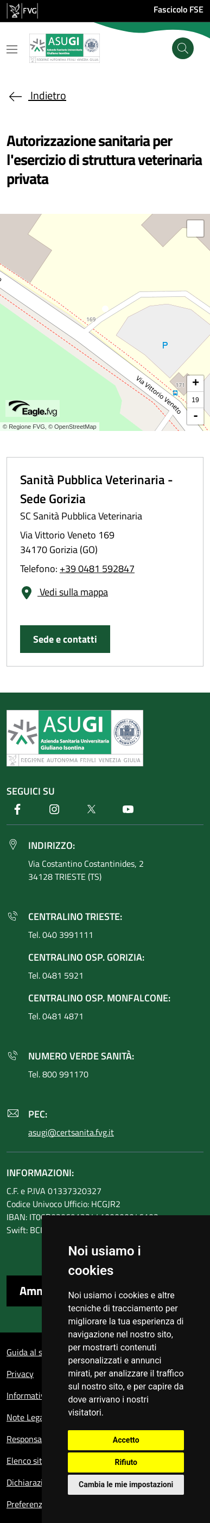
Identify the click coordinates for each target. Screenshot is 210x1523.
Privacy (20, 1373)
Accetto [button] (126, 1440)
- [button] (195, 416)
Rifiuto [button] (125, 1462)
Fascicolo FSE (178, 9)
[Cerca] (183, 48)
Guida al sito (29, 1352)
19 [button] (195, 400)
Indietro (36, 95)
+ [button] (195, 384)
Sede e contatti (65, 639)
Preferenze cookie (39, 1504)
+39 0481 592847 (97, 568)
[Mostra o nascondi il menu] (11, 49)
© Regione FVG (24, 426)
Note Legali (27, 1417)
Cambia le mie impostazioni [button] (126, 1484)
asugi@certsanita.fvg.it (71, 1132)
